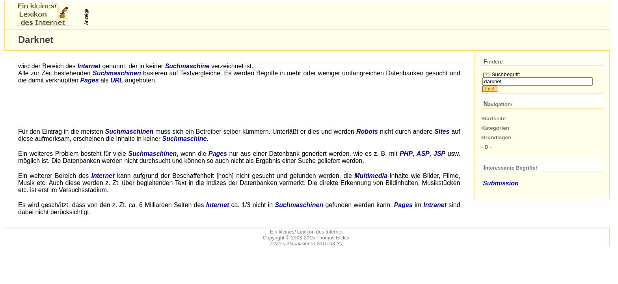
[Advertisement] (183, 14)
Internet (89, 66)
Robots (367, 131)
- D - (486, 147)
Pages (89, 80)
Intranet (435, 205)
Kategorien (495, 128)
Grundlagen (496, 137)
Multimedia (370, 175)
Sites (441, 131)
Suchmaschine (187, 66)
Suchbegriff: (505, 74)
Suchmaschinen (117, 73)
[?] (486, 74)
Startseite (493, 118)
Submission (501, 183)
